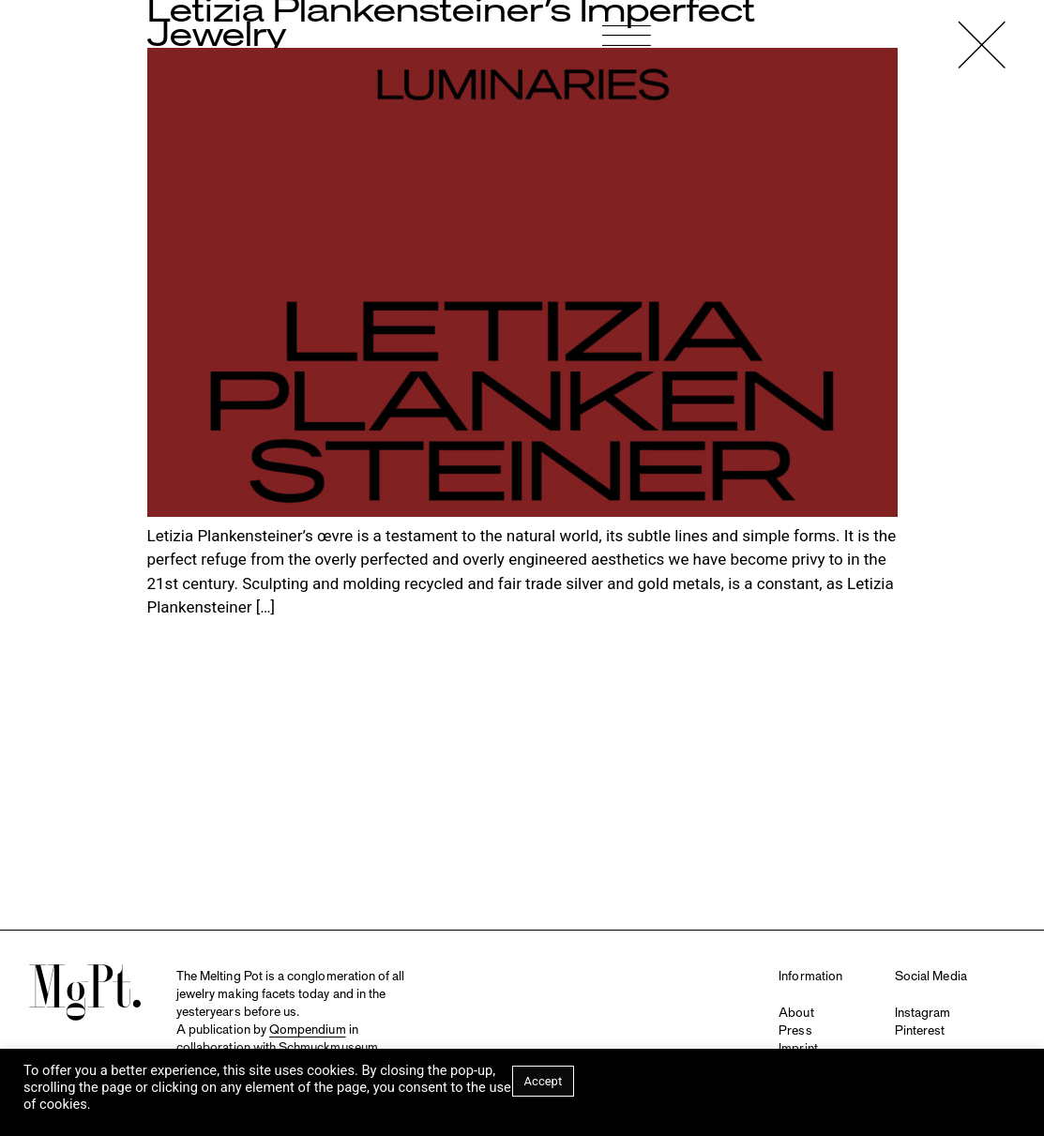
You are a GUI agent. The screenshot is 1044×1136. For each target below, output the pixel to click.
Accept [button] (543, 1081)
